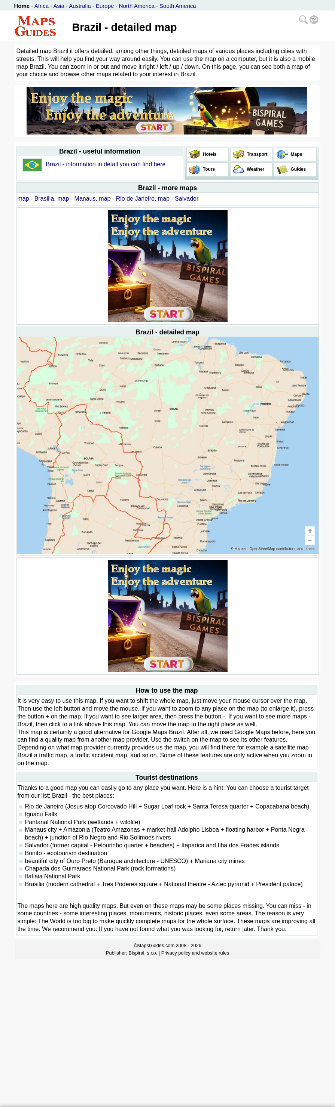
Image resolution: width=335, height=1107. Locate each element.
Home (22, 6)
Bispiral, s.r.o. (142, 953)
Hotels (209, 154)
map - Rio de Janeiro (127, 198)
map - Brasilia (36, 198)
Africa (41, 6)
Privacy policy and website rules (195, 953)
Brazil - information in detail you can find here (105, 164)
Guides (297, 169)
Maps (295, 154)
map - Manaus (76, 198)
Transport (257, 154)
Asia (59, 6)
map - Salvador (178, 198)
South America (177, 6)
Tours (208, 169)
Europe (105, 6)
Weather (255, 169)
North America (137, 6)
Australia (80, 6)
